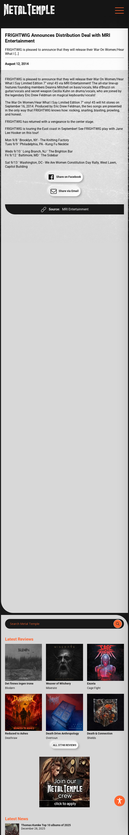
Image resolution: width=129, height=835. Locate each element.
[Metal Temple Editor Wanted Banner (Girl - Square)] (64, 806)
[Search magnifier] (117, 624)
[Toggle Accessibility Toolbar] (119, 801)
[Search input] (60, 624)
